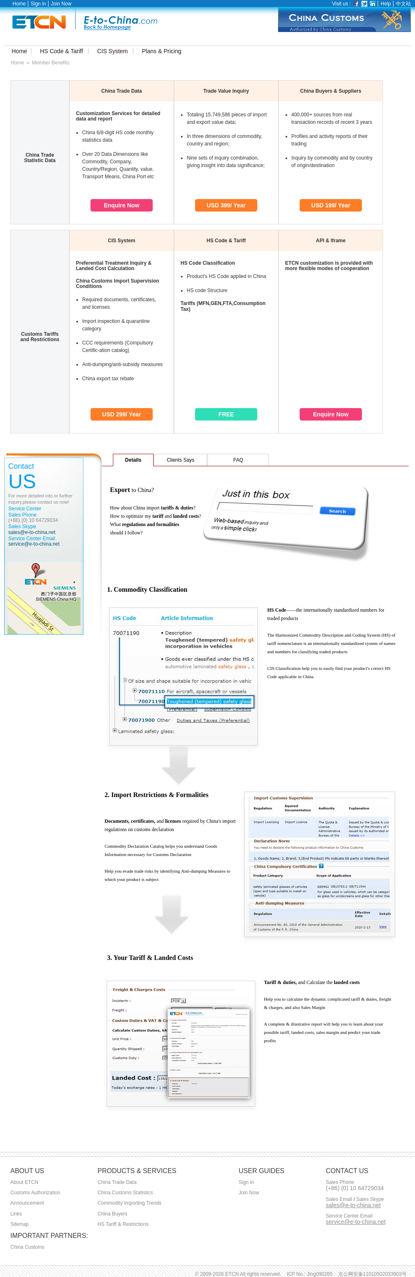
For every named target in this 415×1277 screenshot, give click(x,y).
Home (19, 4)
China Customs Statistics (125, 1193)
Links (16, 1214)
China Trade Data (117, 1182)
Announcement (27, 1203)
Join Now (61, 4)
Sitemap (19, 1224)
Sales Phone (340, 1182)
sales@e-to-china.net (32, 532)
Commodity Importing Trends (129, 1203)
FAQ (238, 460)
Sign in (38, 4)
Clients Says (181, 460)
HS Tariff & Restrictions (123, 1224)
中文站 (403, 4)
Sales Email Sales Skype (355, 1199)
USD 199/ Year (330, 205)
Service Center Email (349, 1216)
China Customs (27, 1247)
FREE (226, 414)
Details (133, 460)
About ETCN (24, 1182)
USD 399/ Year (226, 205)
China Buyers (112, 1214)
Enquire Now (121, 205)
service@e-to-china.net (34, 544)
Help (386, 4)
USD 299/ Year (121, 414)
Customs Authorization (35, 1193)
